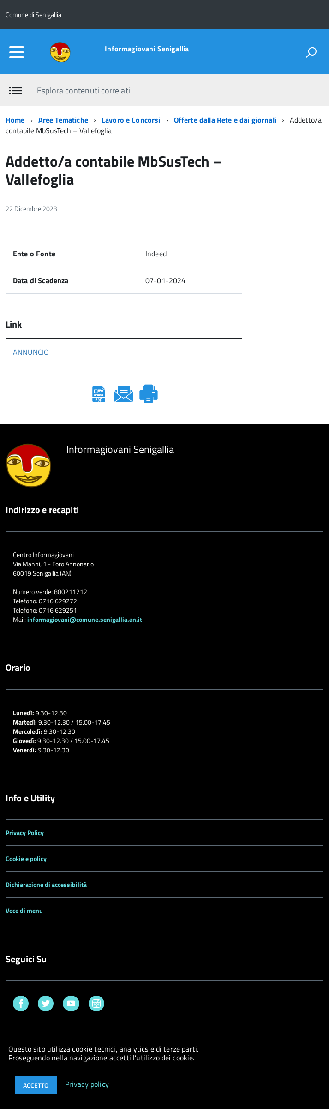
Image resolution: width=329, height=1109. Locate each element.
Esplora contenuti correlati (83, 90)
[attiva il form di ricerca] (311, 52)
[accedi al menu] (16, 52)
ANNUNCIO (31, 352)
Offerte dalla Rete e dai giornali (225, 119)
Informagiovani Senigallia (147, 48)
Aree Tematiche (63, 119)
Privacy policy (87, 1084)
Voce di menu (24, 910)
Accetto (35, 1085)
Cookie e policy (26, 858)
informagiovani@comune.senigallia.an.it (84, 619)
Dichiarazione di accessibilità (46, 884)
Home (15, 119)
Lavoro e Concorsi (131, 119)
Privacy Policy (25, 832)
